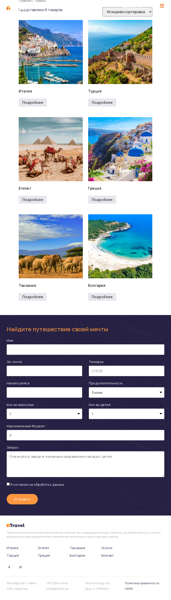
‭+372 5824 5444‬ (134, 8)
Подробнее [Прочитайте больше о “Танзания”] (32, 296)
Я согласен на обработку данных (37, 484)
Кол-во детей (99, 405)
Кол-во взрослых (20, 405)
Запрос (12, 447)
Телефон (96, 362)
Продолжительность (106, 383)
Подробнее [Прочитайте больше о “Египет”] (32, 199)
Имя (10, 340)
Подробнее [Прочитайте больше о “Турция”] (102, 102)
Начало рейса (18, 383)
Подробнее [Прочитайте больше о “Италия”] (32, 102)
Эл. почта (14, 362)
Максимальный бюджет (26, 426)
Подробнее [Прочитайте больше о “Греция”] (102, 199)
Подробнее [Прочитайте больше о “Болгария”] (102, 296)
